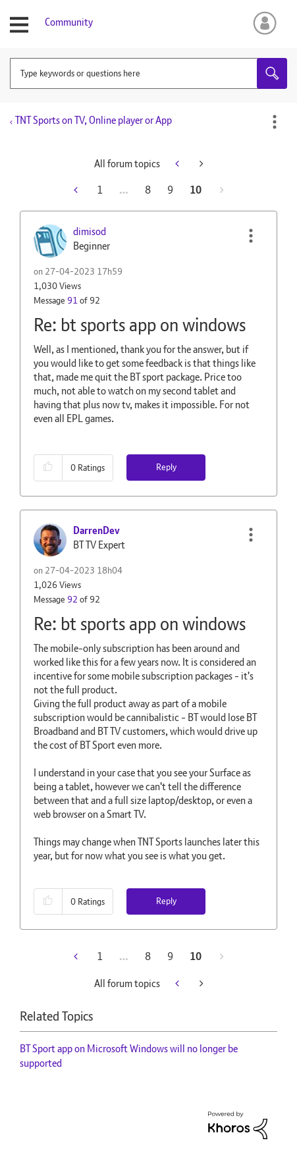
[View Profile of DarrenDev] (96, 530)
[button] (250, 235)
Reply (166, 467)
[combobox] (148, 73)
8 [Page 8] (148, 190)
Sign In (262, 23)
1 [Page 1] (100, 190)
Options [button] (274, 121)
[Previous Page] (77, 189)
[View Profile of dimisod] (89, 231)
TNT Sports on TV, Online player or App (93, 120)
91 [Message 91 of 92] (72, 300)
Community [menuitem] (69, 22)
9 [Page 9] (170, 190)
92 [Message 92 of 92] (72, 599)
